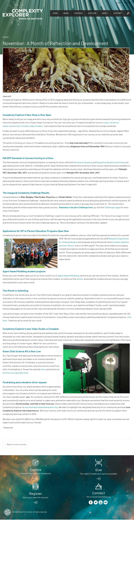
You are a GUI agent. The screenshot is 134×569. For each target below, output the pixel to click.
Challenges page (112, 207)
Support (117, 13)
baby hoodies (36, 126)
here (43, 369)
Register (127, 3)
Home (55, 13)
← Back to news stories (15, 444)
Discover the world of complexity (35, 473)
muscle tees (15, 126)
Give (98, 470)
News (66, 13)
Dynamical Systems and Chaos (111, 162)
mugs (105, 123)
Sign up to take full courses (35, 497)
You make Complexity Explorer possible (98, 474)
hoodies (25, 126)
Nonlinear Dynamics (83, 162)
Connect (98, 493)
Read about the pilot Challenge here (76, 207)
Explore (92, 13)
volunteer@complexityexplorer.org (41, 407)
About (105, 13)
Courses (78, 13)
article (80, 279)
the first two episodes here (15, 373)
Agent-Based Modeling (68, 276)
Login (118, 3)
